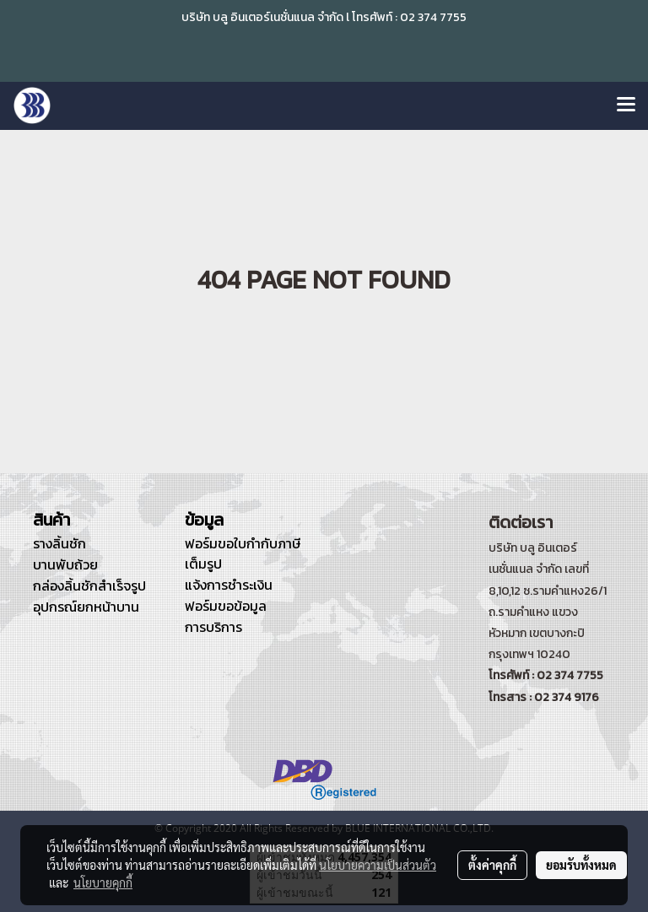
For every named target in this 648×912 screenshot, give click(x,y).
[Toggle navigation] (626, 105)
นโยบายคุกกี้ (102, 882)
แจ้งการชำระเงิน (229, 585)
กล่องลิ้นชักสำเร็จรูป (89, 585)
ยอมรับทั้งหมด (581, 864)
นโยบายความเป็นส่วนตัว (377, 864)
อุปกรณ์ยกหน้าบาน (86, 606)
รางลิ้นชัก (59, 543)
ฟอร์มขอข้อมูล (226, 606)
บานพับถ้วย (65, 564)
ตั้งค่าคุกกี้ (492, 864)
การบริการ (213, 627)
